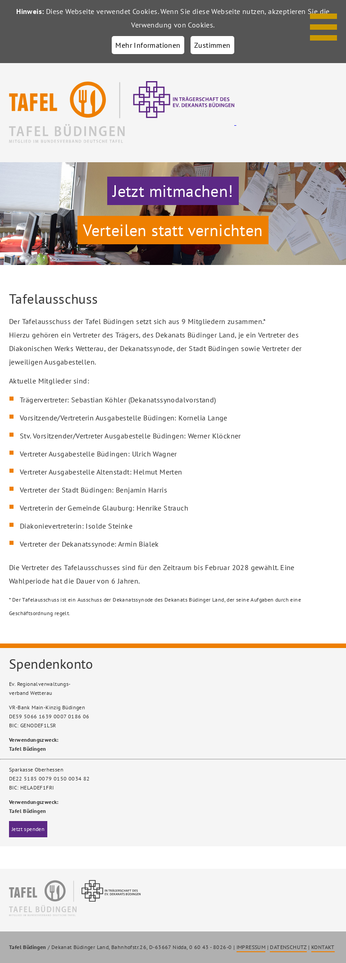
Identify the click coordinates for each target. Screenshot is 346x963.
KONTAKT (323, 947)
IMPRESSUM (251, 947)
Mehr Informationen (147, 45)
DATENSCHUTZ (288, 947)
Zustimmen (212, 45)
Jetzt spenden (28, 829)
